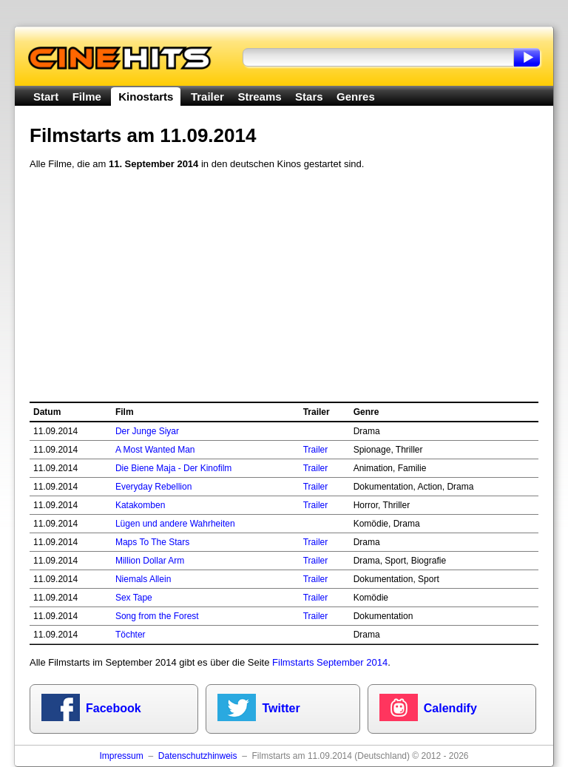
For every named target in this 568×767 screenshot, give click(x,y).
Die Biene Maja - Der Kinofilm (173, 468)
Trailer (207, 96)
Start (45, 96)
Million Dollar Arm (149, 560)
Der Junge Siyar (147, 431)
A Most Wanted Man (155, 450)
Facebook (113, 708)
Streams (259, 96)
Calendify (450, 708)
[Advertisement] (284, 286)
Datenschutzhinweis (197, 756)
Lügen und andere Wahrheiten (175, 523)
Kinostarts (145, 96)
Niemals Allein (143, 579)
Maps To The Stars (152, 542)
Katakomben (140, 505)
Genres (356, 96)
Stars (309, 96)
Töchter (130, 634)
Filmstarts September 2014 (330, 662)
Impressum (121, 756)
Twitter (281, 708)
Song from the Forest (157, 616)
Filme (86, 96)
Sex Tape (133, 597)
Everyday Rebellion (153, 487)
